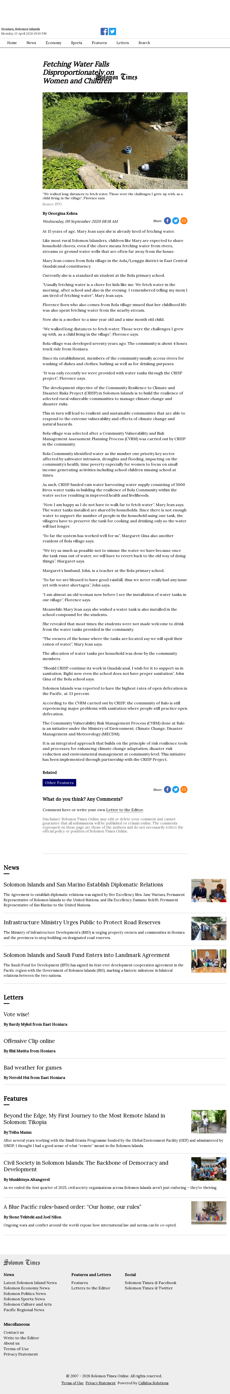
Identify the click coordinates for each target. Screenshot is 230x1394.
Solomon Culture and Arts (28, 1304)
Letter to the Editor (124, 809)
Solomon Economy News (27, 1288)
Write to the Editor (21, 1337)
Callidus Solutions (153, 1383)
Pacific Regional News (24, 1309)
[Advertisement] (69, 13)
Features (99, 43)
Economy (53, 43)
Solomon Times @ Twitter (149, 1288)
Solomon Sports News (24, 1298)
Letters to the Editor (90, 1288)
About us (12, 1343)
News (31, 43)
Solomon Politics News (25, 1293)
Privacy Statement (21, 1354)
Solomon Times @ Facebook (150, 1282)
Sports (76, 43)
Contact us (14, 1332)
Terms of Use (16, 1348)
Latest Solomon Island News (30, 1282)
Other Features (59, 782)
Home (12, 43)
